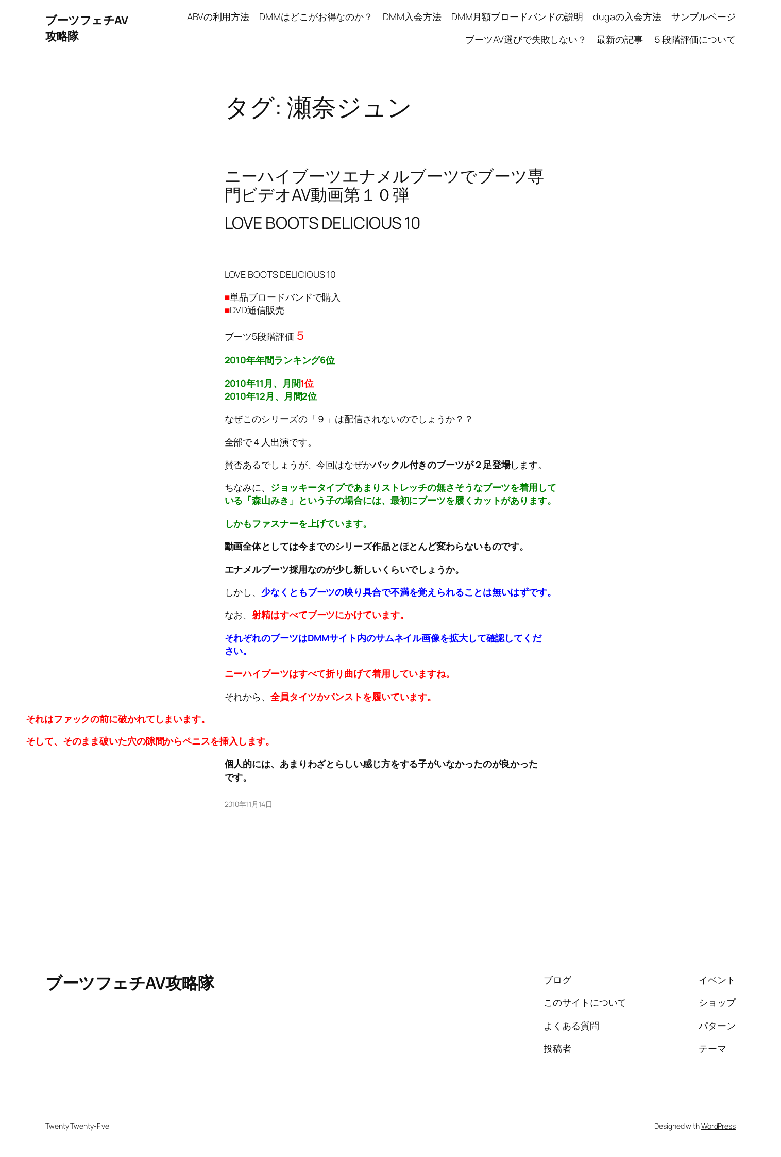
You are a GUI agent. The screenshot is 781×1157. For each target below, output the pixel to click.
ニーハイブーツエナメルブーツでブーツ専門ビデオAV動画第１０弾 (384, 185)
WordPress (718, 1126)
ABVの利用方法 (218, 16)
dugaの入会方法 (627, 16)
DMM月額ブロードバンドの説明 (517, 16)
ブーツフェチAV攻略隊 (129, 982)
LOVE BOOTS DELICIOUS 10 (280, 274)
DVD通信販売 (257, 310)
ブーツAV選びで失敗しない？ (526, 39)
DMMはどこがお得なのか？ (316, 16)
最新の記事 (620, 39)
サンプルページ (703, 16)
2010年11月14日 (249, 804)
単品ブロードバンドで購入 (285, 297)
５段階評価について (694, 39)
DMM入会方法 (412, 16)
